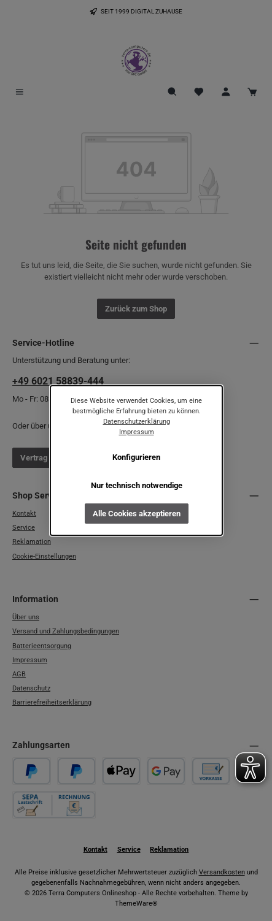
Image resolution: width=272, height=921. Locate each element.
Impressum (136, 432)
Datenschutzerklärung (136, 422)
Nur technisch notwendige (136, 485)
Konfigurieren (136, 457)
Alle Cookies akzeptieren (136, 513)
